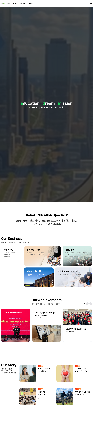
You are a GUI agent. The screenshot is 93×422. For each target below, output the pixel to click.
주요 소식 (22, 3)
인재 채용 (30, 3)
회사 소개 (7, 3)
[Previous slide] (87, 303)
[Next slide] (90, 303)
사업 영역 (15, 3)
